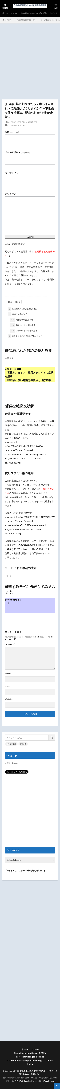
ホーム (5, 13)
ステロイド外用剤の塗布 (23, 331)
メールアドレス (17, 152)
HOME (8, 20)
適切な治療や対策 (17, 314)
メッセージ (10, 193)
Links (30, 1064)
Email (8, 686)
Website (8, 699)
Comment (10, 644)
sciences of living (17, 125)
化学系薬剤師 (11, 744)
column (49, 1060)
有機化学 (23, 744)
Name (8, 674)
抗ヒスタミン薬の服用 (22, 325)
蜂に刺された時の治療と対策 (22, 309)
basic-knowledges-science (30, 1056)
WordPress (48, 1081)
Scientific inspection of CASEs (33, 13)
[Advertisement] (30, 63)
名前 (12, 131)
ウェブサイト (11, 173)
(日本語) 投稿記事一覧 (25, 20)
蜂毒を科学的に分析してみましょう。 (26, 336)
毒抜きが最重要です (21, 320)
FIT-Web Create (22, 1081)
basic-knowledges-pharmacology (24, 1060)
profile (14, 13)
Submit (30, 236)
